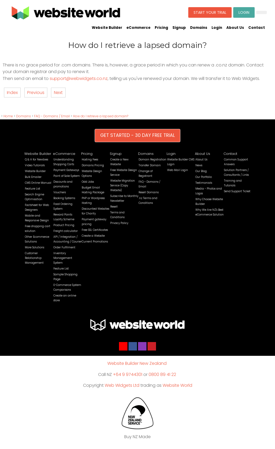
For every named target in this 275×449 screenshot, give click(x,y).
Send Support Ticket (237, 191)
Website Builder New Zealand (137, 363)
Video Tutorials (35, 165)
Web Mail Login (177, 170)
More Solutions (34, 247)
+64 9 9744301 (127, 374)
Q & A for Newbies (36, 159)
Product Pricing (63, 225)
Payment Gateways (66, 170)
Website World (177, 385)
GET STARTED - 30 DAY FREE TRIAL (137, 135)
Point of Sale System (66, 176)
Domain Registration (152, 159)
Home (8, 116)
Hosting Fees (90, 159)
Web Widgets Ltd (122, 385)
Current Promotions (95, 242)
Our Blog (201, 171)
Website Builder (107, 27)
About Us (235, 27)
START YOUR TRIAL (210, 12)
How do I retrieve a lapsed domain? (100, 116)
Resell (114, 207)
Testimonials (203, 183)
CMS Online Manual (38, 183)
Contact (256, 27)
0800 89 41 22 (162, 374)
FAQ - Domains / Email (52, 116)
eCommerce (138, 27)
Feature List (32, 189)
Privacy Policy (119, 223)
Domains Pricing (93, 165)
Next (58, 92)
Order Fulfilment (64, 247)
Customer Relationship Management (34, 258)
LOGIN (244, 12)
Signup (179, 27)
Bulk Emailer (33, 177)
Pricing (161, 27)
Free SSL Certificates (95, 230)
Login (217, 27)
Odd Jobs (88, 182)
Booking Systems (64, 198)
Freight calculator (65, 231)
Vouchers (59, 192)
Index (12, 92)
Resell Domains (149, 192)
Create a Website (93, 236)
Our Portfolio (203, 177)
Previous (35, 92)
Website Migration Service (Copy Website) (122, 185)
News (198, 165)
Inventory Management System (62, 258)
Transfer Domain (150, 165)
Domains (198, 27)
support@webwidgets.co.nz (79, 78)
